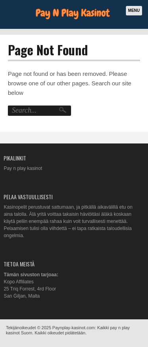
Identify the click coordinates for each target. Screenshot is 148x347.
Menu (134, 10)
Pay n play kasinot (23, 168)
